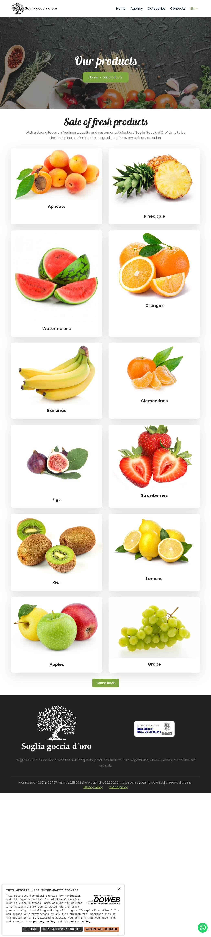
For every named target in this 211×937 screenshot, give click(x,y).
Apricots (56, 206)
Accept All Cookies (101, 929)
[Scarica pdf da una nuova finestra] (154, 728)
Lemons (154, 578)
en (192, 8)
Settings (30, 929)
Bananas (56, 410)
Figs (57, 499)
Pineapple (154, 216)
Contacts (177, 8)
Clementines (154, 401)
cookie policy (80, 922)
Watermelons (56, 329)
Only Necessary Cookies (62, 929)
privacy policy (44, 922)
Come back (106, 683)
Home (121, 8)
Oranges (154, 305)
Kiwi (57, 583)
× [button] (119, 889)
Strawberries (154, 495)
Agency (137, 8)
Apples (56, 664)
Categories (156, 8)
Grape (154, 664)
